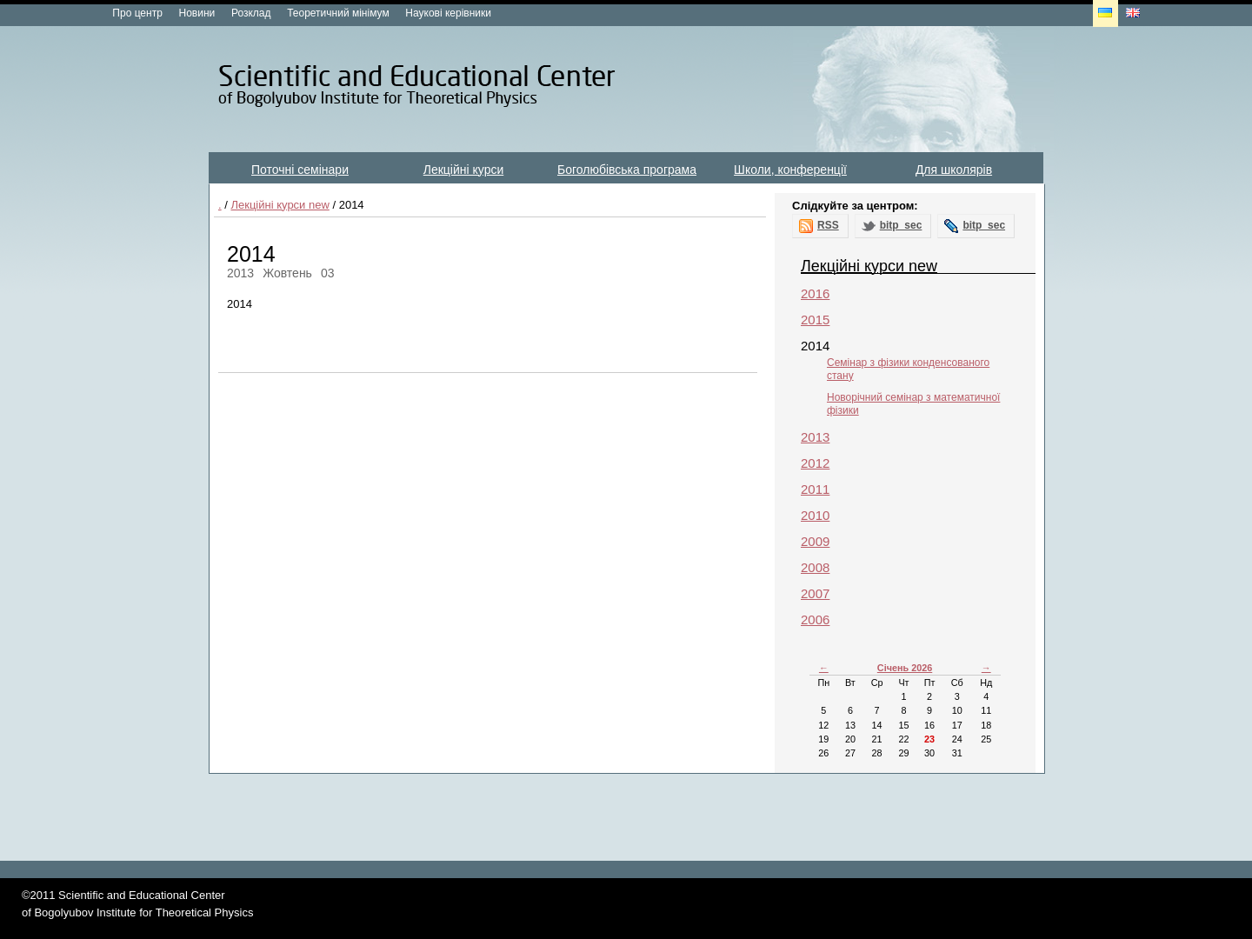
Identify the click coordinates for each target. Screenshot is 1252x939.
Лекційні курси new (279, 204)
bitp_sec (901, 225)
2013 (815, 437)
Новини (197, 13)
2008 (815, 567)
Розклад (251, 13)
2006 (815, 619)
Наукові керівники (448, 13)
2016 (815, 293)
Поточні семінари (300, 169)
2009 (815, 541)
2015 (815, 319)
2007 (815, 593)
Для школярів (954, 169)
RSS (828, 225)
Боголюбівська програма (626, 169)
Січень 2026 (904, 668)
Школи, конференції (790, 169)
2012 (815, 463)
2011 (815, 489)
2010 (815, 515)
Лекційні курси (463, 169)
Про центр (137, 13)
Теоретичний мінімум (338, 13)
